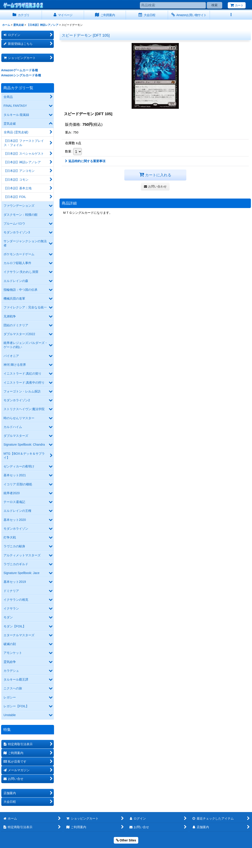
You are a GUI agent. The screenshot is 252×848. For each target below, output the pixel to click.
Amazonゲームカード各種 (19, 70)
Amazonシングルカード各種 (21, 75)
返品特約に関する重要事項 (85, 161)
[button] (231, 15)
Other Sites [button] (126, 840)
